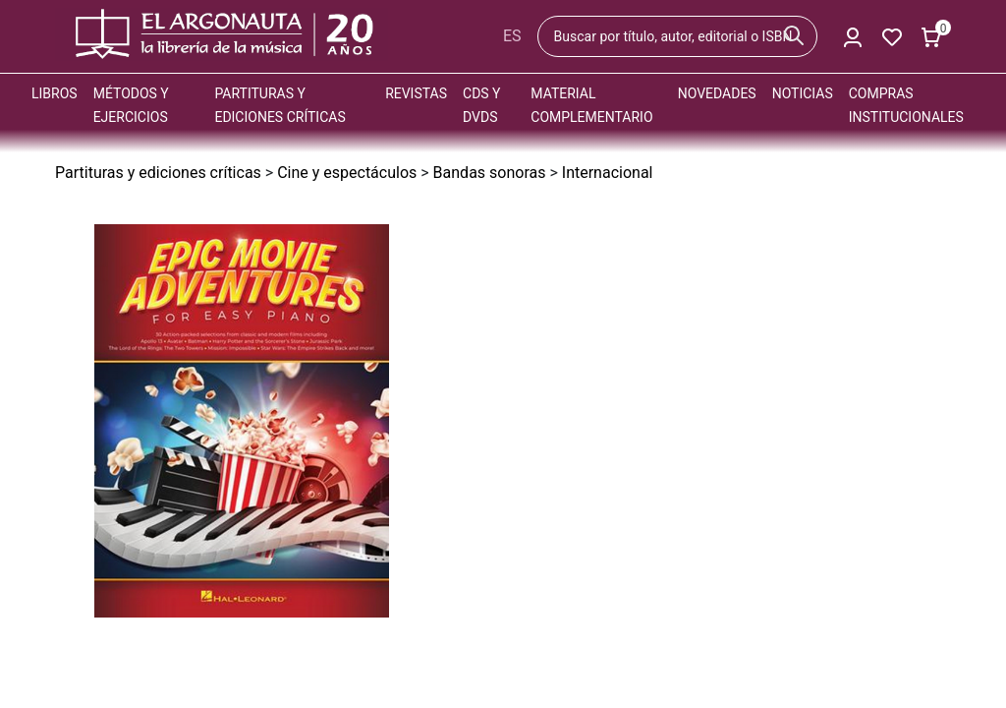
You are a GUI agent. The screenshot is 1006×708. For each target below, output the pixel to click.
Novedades (717, 93)
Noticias (802, 93)
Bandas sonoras (489, 172)
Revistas (416, 93)
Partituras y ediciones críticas (158, 172)
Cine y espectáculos (347, 172)
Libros (54, 93)
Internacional (607, 172)
